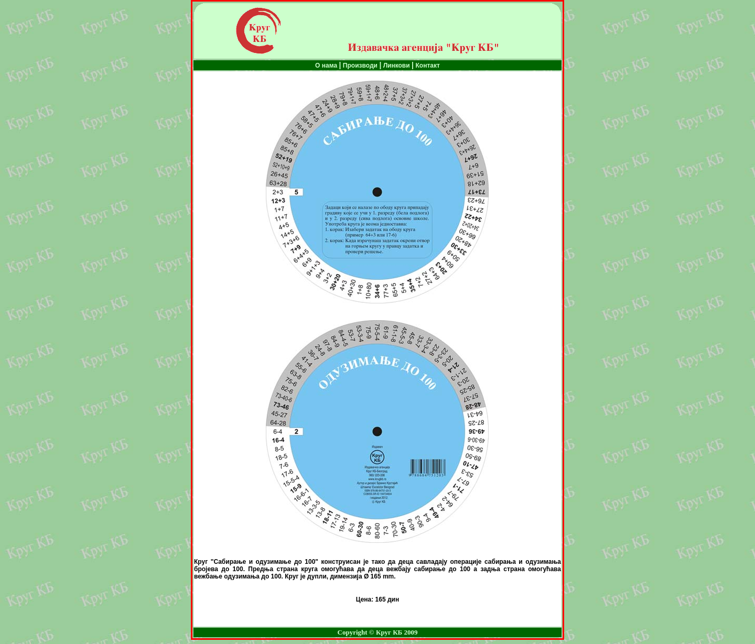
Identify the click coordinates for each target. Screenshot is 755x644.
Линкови (395, 65)
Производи (360, 65)
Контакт (428, 65)
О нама (327, 65)
